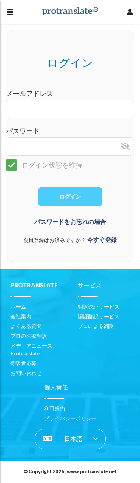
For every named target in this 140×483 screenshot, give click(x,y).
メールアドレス (29, 93)
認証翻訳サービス (98, 317)
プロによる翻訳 (96, 326)
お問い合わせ (26, 373)
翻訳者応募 (23, 363)
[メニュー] (10, 12)
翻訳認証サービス (98, 307)
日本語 (62, 438)
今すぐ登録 (102, 239)
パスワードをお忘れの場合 (70, 221)
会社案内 (20, 317)
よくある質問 (26, 326)
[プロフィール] (129, 12)
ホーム (18, 307)
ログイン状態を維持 (44, 165)
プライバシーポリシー (70, 418)
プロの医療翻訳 (28, 336)
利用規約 (54, 409)
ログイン (70, 196)
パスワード (23, 131)
